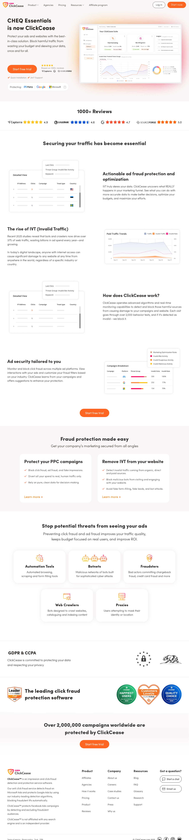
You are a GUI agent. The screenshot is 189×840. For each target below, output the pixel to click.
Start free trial (22, 69)
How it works (88, 791)
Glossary (138, 791)
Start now (177, 4)
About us (112, 777)
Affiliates (86, 777)
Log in (159, 4)
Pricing (62, 5)
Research (139, 797)
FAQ (136, 784)
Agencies (48, 5)
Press (110, 804)
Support (138, 804)
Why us (111, 811)
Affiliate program (98, 5)
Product (86, 804)
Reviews (86, 811)
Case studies (114, 791)
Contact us (113, 797)
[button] (33, 5)
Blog (136, 777)
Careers (112, 784)
